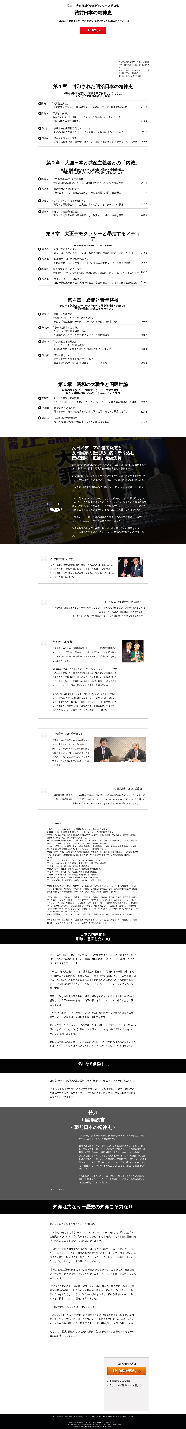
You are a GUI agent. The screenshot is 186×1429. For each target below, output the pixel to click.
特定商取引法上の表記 (73, 1417)
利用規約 (131, 1417)
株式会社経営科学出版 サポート (114, 1417)
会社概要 (60, 1417)
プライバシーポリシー (92, 1417)
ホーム (53, 1417)
